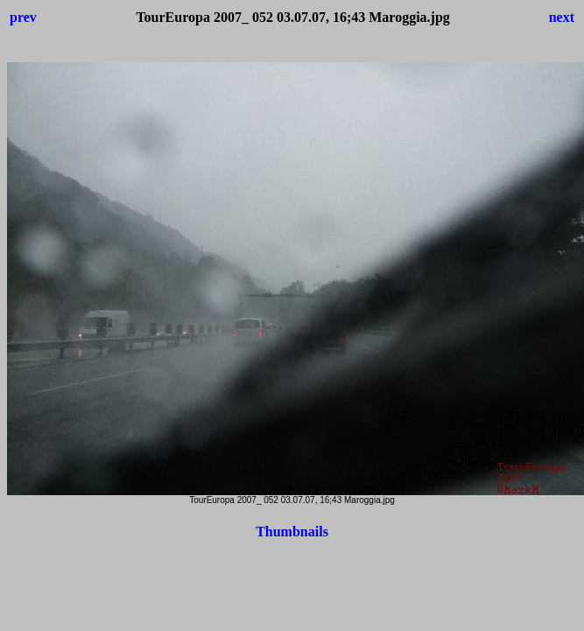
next (561, 17)
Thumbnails (292, 531)
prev (23, 17)
